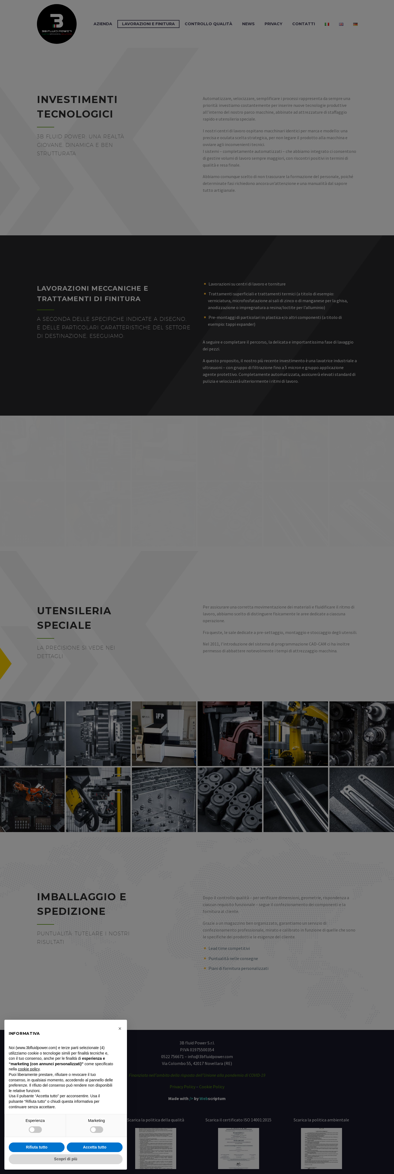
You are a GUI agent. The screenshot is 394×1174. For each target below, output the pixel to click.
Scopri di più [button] (65, 1159)
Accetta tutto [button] (94, 1147)
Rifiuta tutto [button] (37, 1147)
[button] (119, 1028)
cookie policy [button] (28, 1069)
